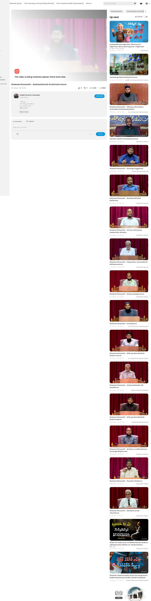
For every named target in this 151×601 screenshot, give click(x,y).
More (66, 10)
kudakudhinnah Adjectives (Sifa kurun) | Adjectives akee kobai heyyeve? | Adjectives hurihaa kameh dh (131, 43)
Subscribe (105, 85)
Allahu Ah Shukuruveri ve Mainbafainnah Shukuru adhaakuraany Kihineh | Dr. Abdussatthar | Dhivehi (131, 493)
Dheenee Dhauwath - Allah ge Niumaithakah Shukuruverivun (127, 322)
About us (6, 80)
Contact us (14, 80)
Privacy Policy (17, 77)
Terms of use (7, 77)
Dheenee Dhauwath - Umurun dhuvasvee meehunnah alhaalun (132, 210)
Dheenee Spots (39, 3)
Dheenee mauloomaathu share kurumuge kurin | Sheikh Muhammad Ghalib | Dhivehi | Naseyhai (130, 523)
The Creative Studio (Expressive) (47, 10)
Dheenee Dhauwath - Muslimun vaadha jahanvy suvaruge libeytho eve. (131, 407)
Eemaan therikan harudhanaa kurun (130, 126)
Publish (107, 123)
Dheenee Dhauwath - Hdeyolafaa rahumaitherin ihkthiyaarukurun (129, 238)
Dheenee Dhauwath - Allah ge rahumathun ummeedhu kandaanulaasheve (127, 98)
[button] (147, 7)
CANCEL (96, 123)
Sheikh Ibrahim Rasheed (50, 84)
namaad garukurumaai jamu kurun (129, 70)
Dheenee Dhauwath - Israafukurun (129, 294)
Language (22, 80)
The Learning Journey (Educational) (64, 3)
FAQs (15, 75)
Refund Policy (7, 75)
